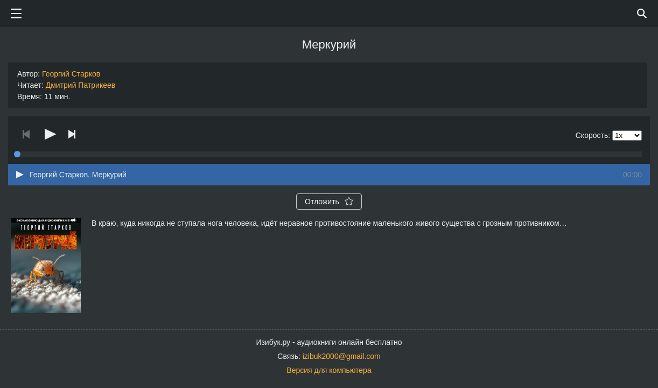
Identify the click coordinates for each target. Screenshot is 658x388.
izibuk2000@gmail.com (342, 356)
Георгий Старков (71, 74)
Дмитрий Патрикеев (81, 85)
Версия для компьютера (328, 370)
